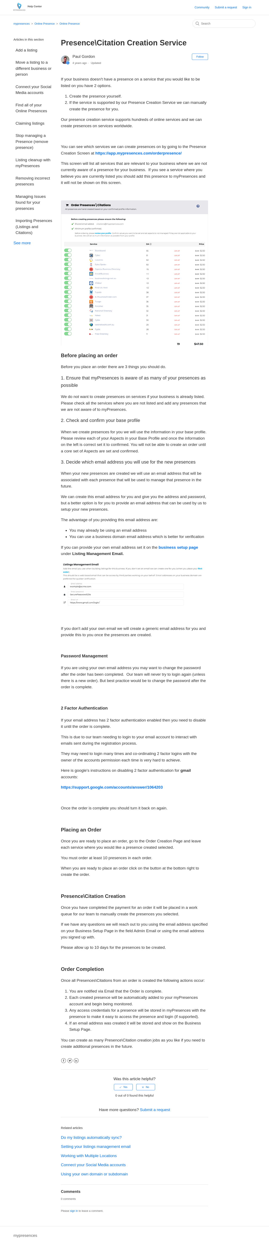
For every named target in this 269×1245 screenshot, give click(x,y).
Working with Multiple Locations (89, 1156)
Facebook (63, 1060)
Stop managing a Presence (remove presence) (32, 141)
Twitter (70, 1060)
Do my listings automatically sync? (91, 1137)
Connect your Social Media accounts (33, 90)
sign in (74, 1210)
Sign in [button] (246, 7)
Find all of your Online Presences (31, 108)
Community (202, 7)
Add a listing (26, 50)
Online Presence (44, 23)
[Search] (224, 23)
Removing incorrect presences (33, 181)
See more (22, 243)
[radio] (123, 1087)
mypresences (21, 23)
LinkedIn (76, 1060)
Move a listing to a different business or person (33, 68)
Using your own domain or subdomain (94, 1174)
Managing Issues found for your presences (31, 202)
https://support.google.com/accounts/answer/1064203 (112, 787)
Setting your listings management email (96, 1146)
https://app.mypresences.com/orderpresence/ (138, 153)
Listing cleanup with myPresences (33, 163)
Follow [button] (200, 56)
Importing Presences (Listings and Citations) (34, 226)
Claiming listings (30, 123)
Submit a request (226, 7)
